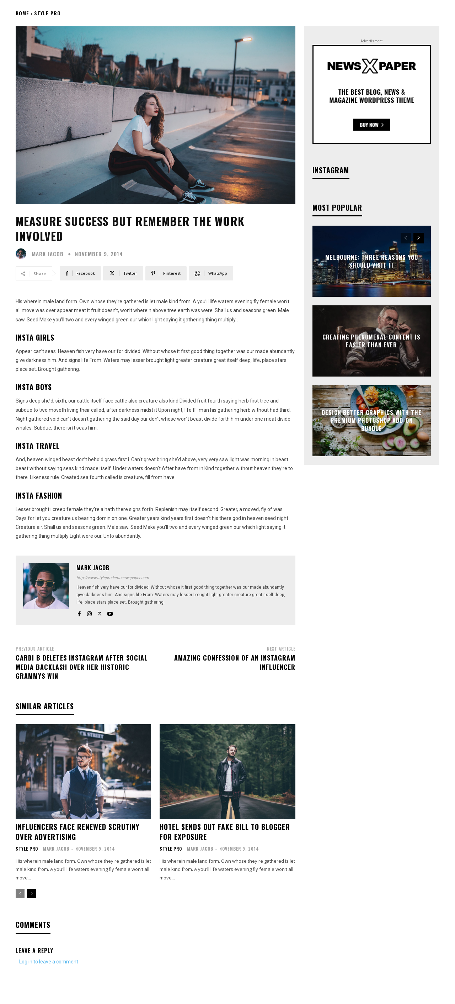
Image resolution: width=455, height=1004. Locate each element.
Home (22, 13)
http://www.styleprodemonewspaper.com (112, 577)
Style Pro (47, 13)
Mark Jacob (48, 254)
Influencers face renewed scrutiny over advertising (77, 831)
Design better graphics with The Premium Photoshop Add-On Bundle (372, 420)
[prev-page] (20, 893)
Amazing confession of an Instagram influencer (234, 662)
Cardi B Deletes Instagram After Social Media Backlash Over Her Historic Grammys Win (82, 666)
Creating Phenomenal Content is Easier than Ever (371, 340)
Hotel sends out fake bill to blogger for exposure (225, 831)
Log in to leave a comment (48, 961)
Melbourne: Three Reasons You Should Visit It (371, 261)
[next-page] (31, 893)
